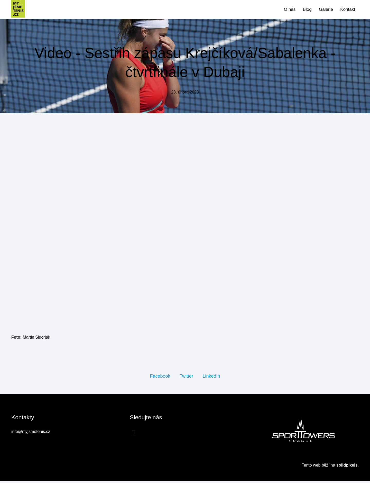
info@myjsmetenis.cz (30, 434)
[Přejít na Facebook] (134, 435)
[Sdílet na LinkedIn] (211, 377)
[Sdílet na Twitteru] (186, 377)
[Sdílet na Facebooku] (160, 377)
